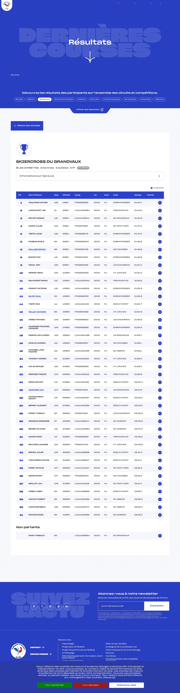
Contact (35, 660)
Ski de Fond (45, 112)
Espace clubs (126, 3)
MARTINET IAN (36, 402)
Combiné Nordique (111, 112)
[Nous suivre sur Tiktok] (172, 3)
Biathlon (31, 112)
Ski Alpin (19, 112)
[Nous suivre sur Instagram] (169, 3)
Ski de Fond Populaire (63, 112)
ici (105, 632)
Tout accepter (54, 685)
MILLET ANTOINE (37, 324)
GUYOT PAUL (34, 309)
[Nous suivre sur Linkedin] (175, 3)
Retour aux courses (27, 138)
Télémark (159, 112)
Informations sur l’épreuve (90, 189)
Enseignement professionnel (121, 659)
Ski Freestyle (130, 112)
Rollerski (82, 112)
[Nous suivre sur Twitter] (165, 3)
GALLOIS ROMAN (37, 262)
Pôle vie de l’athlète (116, 656)
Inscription (157, 619)
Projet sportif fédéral (73, 659)
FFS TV (156, 3)
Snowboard (146, 112)
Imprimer (157, 201)
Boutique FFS (143, 3)
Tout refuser (90, 685)
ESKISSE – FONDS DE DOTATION (103, 3)
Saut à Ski (94, 112)
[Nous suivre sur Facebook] (162, 3)
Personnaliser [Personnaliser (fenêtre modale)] (126, 685)
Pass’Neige (68, 656)
